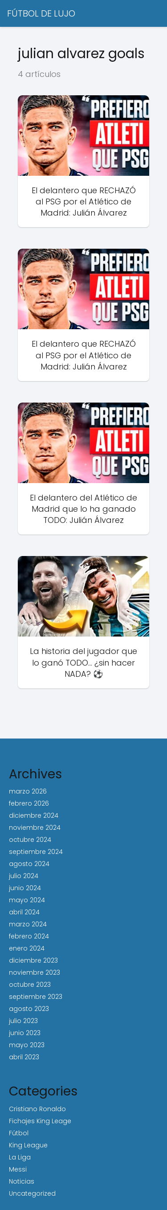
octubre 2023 (30, 984)
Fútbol (19, 1133)
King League (28, 1145)
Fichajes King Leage (40, 1121)
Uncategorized (32, 1193)
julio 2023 (23, 1020)
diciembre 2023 (33, 960)
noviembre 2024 (35, 827)
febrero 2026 (29, 803)
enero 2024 (27, 948)
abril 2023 (24, 1057)
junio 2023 (25, 1032)
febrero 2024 (29, 936)
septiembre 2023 (35, 996)
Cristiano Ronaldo (37, 1108)
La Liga (20, 1157)
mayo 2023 (27, 1044)
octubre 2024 (30, 839)
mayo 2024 (27, 900)
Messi (18, 1169)
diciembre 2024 (33, 815)
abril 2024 (24, 912)
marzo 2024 (28, 924)
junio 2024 (25, 887)
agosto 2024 (29, 863)
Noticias (21, 1181)
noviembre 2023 (34, 972)
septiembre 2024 (36, 851)
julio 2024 (23, 875)
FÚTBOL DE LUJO (41, 13)
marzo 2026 (28, 791)
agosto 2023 (29, 1008)
